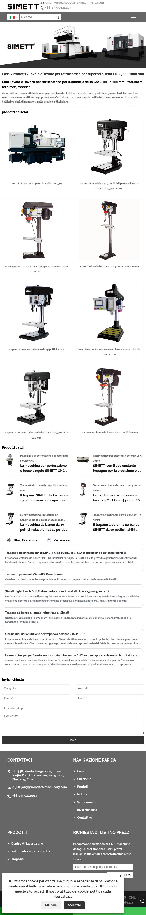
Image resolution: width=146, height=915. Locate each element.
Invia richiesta (87, 810)
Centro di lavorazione (27, 843)
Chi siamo (84, 779)
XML (132, 897)
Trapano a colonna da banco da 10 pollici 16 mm (109, 432)
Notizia (82, 794)
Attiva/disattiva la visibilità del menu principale (134, 17)
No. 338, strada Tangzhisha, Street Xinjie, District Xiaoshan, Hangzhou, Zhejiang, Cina (38, 775)
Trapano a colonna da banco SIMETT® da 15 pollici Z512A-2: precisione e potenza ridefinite (65, 552)
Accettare (74, 905)
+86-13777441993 (58, 8)
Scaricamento (87, 802)
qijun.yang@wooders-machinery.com (74, 2)
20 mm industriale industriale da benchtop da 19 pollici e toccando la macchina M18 (41, 519)
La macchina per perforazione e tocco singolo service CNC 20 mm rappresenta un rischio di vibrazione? (73, 655)
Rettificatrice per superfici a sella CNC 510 (37, 183)
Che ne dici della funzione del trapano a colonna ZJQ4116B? (45, 634)
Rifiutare (51, 905)
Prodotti (19, 74)
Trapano (17, 859)
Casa (6, 74)
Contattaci (19, 760)
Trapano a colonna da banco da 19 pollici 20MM (36, 349)
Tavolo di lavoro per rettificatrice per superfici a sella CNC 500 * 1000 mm (86, 74)
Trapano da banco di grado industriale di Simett (37, 612)
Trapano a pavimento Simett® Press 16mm (34, 574)
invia (73, 740)
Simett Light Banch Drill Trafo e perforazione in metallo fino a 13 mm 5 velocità (57, 591)
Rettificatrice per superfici (30, 851)
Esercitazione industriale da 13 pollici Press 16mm (109, 266)
